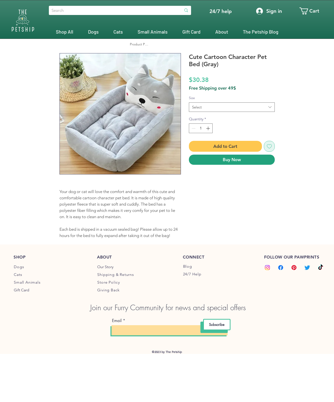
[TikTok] (320, 267)
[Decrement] (193, 128)
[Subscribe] (216, 324)
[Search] (111, 10)
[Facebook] (280, 267)
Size (192, 98)
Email (117, 321)
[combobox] (232, 107)
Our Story (105, 267)
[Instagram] (267, 267)
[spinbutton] (200, 128)
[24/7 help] (220, 11)
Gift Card (21, 290)
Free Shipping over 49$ (212, 88)
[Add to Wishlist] (269, 146)
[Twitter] (307, 267)
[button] (313, 10)
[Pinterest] (294, 267)
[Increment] (208, 128)
